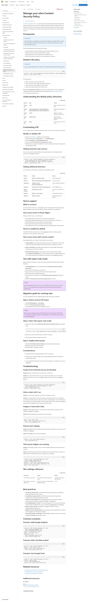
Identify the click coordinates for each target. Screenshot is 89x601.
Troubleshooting (77, 24)
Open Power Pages (83, 5)
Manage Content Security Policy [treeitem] (8, 70)
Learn (24, 9)
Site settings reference (78, 25)
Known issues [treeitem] (5, 97)
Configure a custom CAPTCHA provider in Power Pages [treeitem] (9, 58)
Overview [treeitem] (5, 37)
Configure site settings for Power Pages (34, 573)
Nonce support (77, 19)
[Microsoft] (2, 1)
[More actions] (65, 9)
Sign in (86, 1)
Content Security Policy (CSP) (29, 23)
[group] (44, 74)
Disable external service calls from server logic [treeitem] (8, 54)
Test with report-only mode (79, 20)
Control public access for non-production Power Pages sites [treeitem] (9, 50)
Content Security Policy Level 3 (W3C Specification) (37, 570)
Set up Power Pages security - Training (30, 585)
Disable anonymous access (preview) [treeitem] (8, 40)
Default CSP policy (77, 13)
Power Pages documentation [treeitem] (7, 13)
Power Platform (30, 9)
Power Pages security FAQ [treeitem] (8, 76)
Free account (75, 5)
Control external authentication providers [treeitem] (9, 44)
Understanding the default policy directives (80, 15)
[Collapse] (15, 8)
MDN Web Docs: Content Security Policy (34, 571)
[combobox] (8, 11)
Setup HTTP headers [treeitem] (7, 67)
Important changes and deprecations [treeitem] (6, 100)
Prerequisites (76, 11)
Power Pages (37, 9)
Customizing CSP (77, 17)
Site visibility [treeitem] (5, 47)
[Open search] (83, 2)
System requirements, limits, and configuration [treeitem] (8, 92)
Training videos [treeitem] (5, 82)
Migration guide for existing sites (80, 22)
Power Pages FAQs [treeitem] (5, 95)
